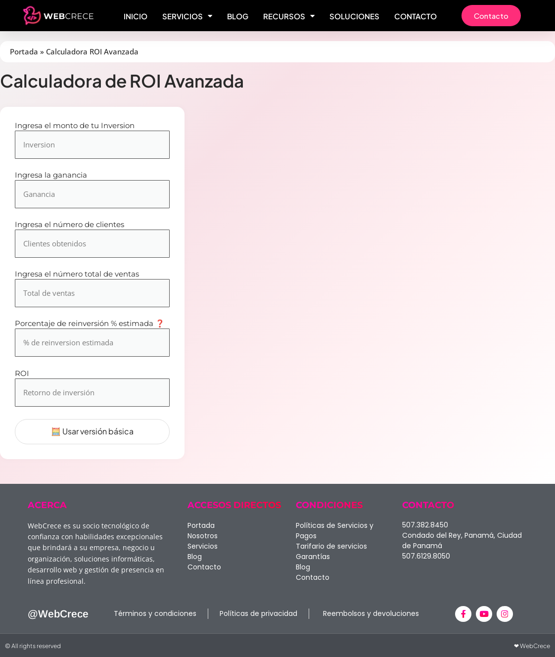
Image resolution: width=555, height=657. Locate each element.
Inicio (135, 16)
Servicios (187, 16)
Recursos (289, 16)
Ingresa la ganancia (51, 175)
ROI (22, 374)
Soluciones (354, 16)
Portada (24, 51)
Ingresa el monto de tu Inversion (75, 126)
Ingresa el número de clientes (69, 225)
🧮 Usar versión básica (92, 431)
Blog (237, 16)
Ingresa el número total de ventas (77, 274)
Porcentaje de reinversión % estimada (90, 324)
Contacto (415, 16)
